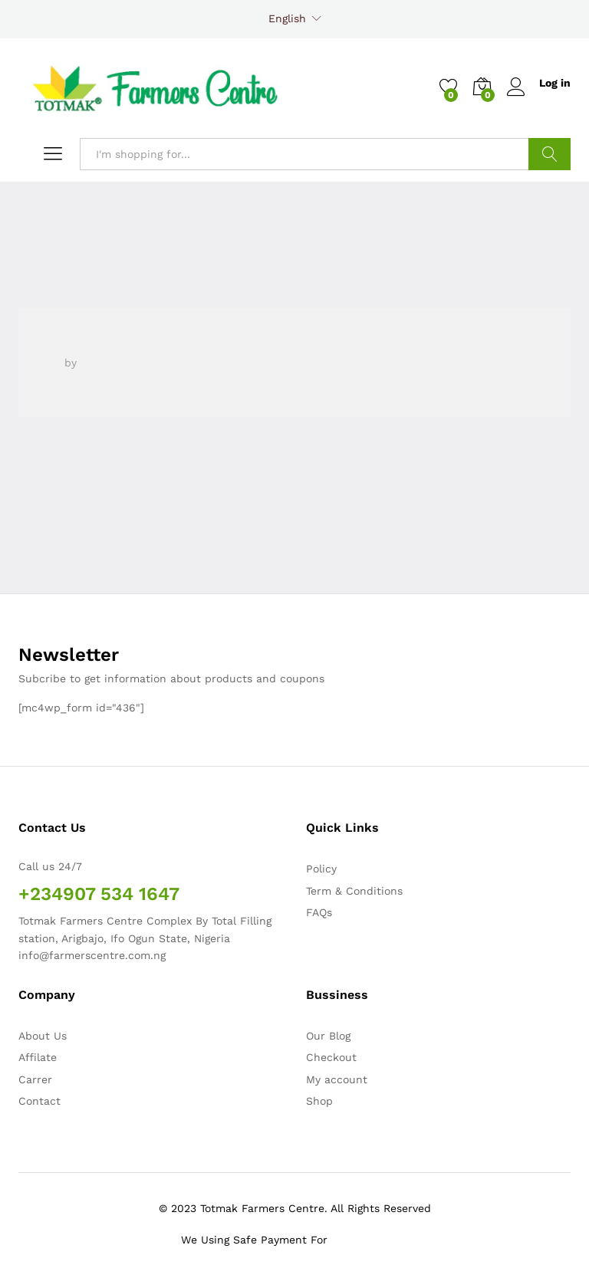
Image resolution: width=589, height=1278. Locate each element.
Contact (39, 1101)
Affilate (37, 1057)
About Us (42, 1036)
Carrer (35, 1079)
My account (336, 1079)
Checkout (331, 1057)
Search (549, 154)
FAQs (319, 912)
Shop (319, 1101)
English (287, 18)
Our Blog (328, 1036)
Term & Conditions (354, 891)
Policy (321, 868)
